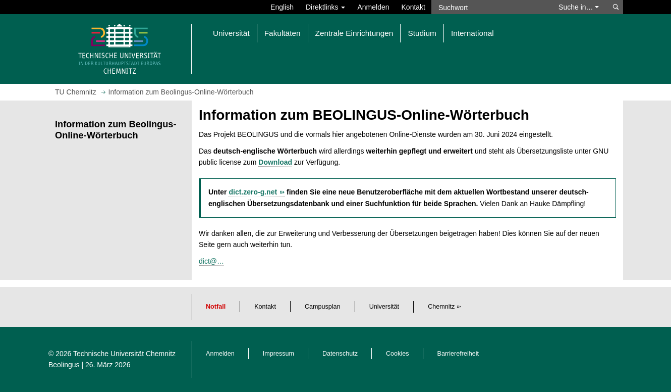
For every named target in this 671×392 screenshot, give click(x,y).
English (282, 7)
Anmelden (373, 7)
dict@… (211, 261)
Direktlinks (325, 7)
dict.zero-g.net (253, 192)
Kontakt (413, 7)
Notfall (216, 306)
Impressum (278, 353)
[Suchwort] (489, 7)
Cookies (397, 353)
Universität (384, 306)
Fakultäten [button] (282, 33)
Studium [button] (422, 33)
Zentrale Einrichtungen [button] (354, 33)
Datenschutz (340, 353)
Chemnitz (441, 306)
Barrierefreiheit (458, 353)
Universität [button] (231, 33)
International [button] (472, 33)
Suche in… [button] (578, 7)
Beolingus (64, 365)
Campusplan (323, 306)
